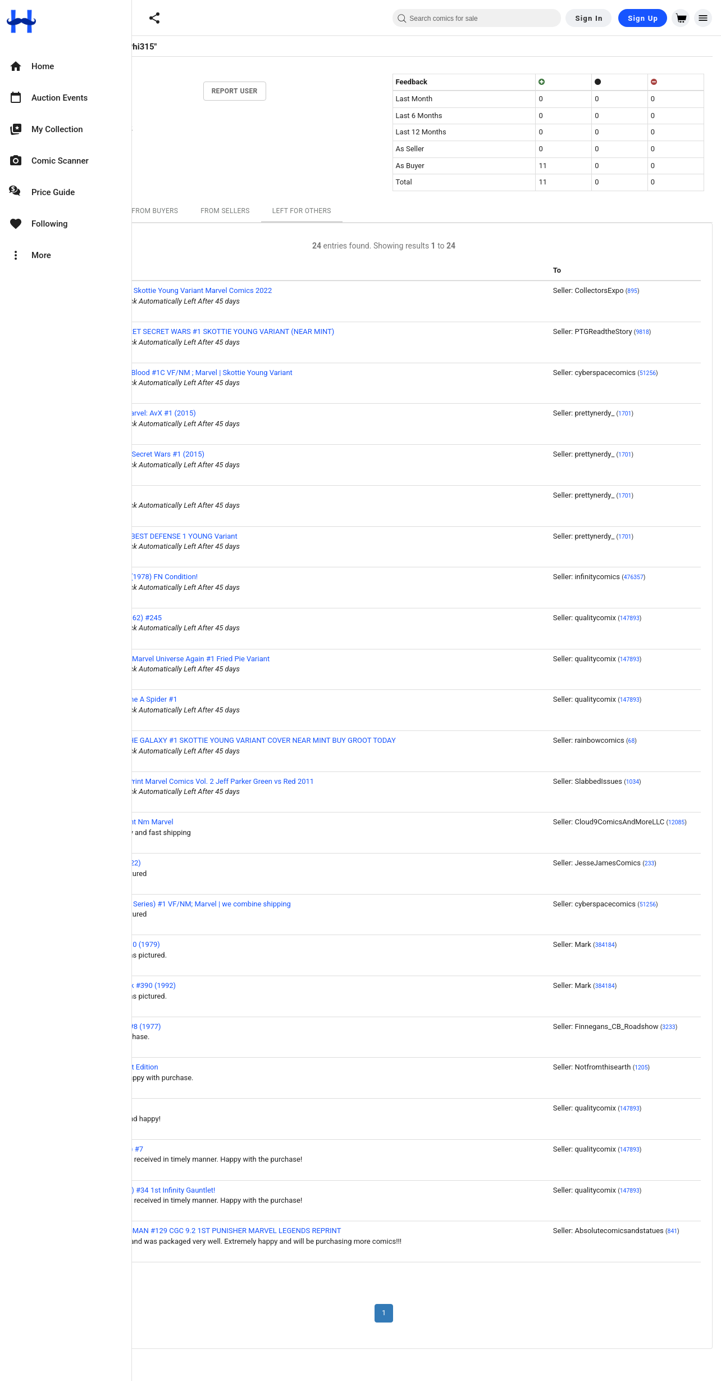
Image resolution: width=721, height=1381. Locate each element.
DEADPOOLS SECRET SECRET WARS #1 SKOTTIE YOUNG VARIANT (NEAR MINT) (279, 331)
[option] (65, 66)
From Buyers (231, 211)
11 (187, 73)
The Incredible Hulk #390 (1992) (200, 985)
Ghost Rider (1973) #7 (184, 1149)
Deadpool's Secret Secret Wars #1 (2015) (214, 454)
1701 (701, 413)
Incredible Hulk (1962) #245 (193, 617)
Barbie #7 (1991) (175, 495)
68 (708, 740)
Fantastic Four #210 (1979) (192, 944)
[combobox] (477, 18)
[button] (154, 17)
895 (709, 291)
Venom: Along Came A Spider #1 (201, 699)
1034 (708, 782)
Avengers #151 (172, 1108)
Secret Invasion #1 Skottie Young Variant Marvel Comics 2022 (248, 290)
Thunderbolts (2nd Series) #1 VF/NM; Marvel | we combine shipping (257, 904)
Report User (311, 91)
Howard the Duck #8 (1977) (193, 1026)
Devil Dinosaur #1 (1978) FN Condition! (211, 576)
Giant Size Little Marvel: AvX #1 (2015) (210, 413)
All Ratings (164, 211)
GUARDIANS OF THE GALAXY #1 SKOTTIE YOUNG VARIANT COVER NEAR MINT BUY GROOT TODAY (310, 740)
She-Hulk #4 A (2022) (182, 863)
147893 (706, 618)
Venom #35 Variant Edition (191, 1067)
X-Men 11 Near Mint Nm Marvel (199, 822)
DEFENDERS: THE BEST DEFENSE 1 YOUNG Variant (231, 536)
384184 (681, 945)
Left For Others (378, 211)
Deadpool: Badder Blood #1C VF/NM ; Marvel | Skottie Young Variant (258, 372)
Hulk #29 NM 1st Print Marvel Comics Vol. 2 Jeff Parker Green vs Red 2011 (269, 781)
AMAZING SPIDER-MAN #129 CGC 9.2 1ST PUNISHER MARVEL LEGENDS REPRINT (283, 1230)
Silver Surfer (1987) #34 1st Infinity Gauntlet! (220, 1190)
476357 (710, 577)
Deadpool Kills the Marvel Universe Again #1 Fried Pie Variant (247, 659)
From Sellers (302, 211)
